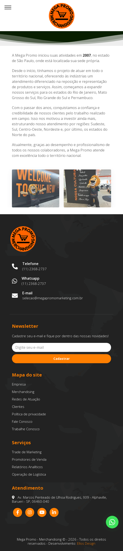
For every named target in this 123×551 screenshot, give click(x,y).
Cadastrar (61, 358)
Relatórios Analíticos (27, 467)
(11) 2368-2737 (34, 269)
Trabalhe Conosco (26, 429)
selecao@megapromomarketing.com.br (52, 298)
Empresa (19, 384)
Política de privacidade (29, 414)
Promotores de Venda (29, 459)
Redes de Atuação (26, 399)
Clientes (18, 406)
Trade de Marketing (26, 452)
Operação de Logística (29, 474)
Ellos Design (86, 543)
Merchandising (23, 391)
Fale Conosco (22, 421)
